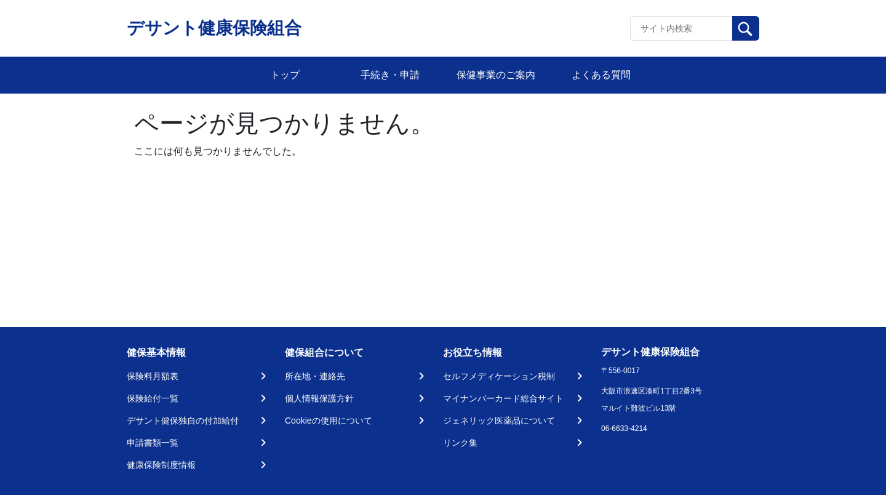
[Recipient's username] (681, 28)
